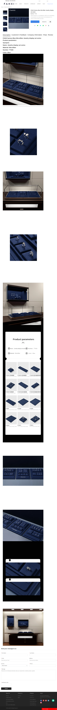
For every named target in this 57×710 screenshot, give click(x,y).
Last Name (31, 653)
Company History (8, 697)
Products (26, 3)
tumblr (49, 25)
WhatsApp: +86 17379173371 (10, 0)
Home (16, 3)
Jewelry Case (32, 697)
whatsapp (43, 25)
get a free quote (35, 21)
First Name (3, 653)
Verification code (4, 682)
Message (3, 669)
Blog (44, 3)
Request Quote (50, 3)
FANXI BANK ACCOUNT (10, 701)
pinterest (46, 25)
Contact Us (39, 4)
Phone (31, 663)
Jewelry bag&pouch (33, 699)
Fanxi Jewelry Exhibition (9, 699)
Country (2, 663)
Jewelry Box (31, 695)
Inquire (19, 697)
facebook (35, 25)
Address (31, 658)
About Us (20, 4)
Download (32, 3)
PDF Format (50, 21)
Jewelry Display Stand (33, 701)
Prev (5, 8)
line (38, 25)
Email (2, 658)
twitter (40, 25)
